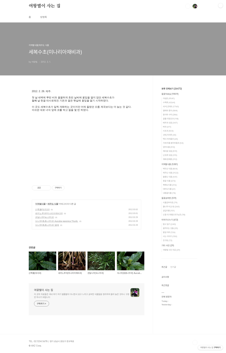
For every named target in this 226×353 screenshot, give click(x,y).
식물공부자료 (170, 202)
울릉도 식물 (170, 177)
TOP (194, 342)
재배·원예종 (170, 159)
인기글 (173, 267)
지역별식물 (40, 204)
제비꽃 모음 (170, 151)
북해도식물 (170, 185)
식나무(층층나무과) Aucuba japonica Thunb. (56, 221)
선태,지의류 (169, 135)
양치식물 (169, 147)
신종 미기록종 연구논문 (174, 215)
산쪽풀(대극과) (42, 209)
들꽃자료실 (170, 94)
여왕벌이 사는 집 (44, 6)
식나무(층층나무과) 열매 (47, 225)
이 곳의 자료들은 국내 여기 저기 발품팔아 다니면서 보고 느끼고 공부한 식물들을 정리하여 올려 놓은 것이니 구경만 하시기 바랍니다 (81, 295)
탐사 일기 (169, 224)
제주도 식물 (52, 204)
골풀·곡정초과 (171, 119)
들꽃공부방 (168, 198)
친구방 (167, 240)
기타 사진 (167, 245)
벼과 (167, 127)
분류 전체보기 (171, 88)
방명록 (43, 17)
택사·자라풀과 (170, 139)
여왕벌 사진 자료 (171, 250)
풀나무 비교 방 (171, 206)
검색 (187, 6)
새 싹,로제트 (171, 106)
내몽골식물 (169, 193)
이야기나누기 (169, 220)
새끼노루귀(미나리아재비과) (49, 213)
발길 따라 (169, 232)
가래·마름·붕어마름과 (173, 143)
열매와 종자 (170, 110)
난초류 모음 (170, 155)
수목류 (169, 102)
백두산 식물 (170, 169)
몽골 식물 (169, 181)
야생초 (169, 98)
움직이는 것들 (170, 228)
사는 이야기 (170, 236)
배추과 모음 (170, 123)
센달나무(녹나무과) (44, 217)
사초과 (168, 131)
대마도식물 (169, 189)
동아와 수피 (170, 114)
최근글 (164, 267)
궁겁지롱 (169, 210)
